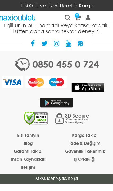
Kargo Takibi (85, 135)
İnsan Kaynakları (28, 159)
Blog (28, 143)
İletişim (28, 167)
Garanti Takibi (28, 151)
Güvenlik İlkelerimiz (85, 151)
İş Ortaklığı (85, 159)
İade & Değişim (84, 143)
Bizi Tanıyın (28, 135)
